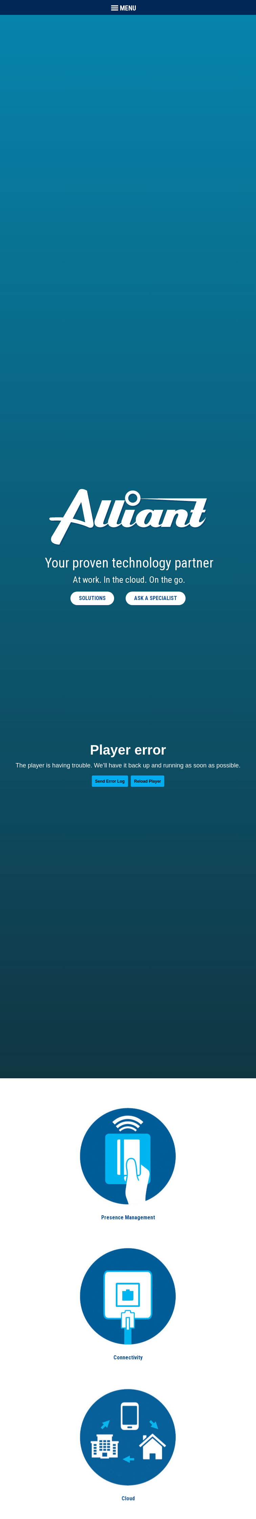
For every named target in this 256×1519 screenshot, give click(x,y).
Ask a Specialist (155, 598)
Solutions (92, 598)
